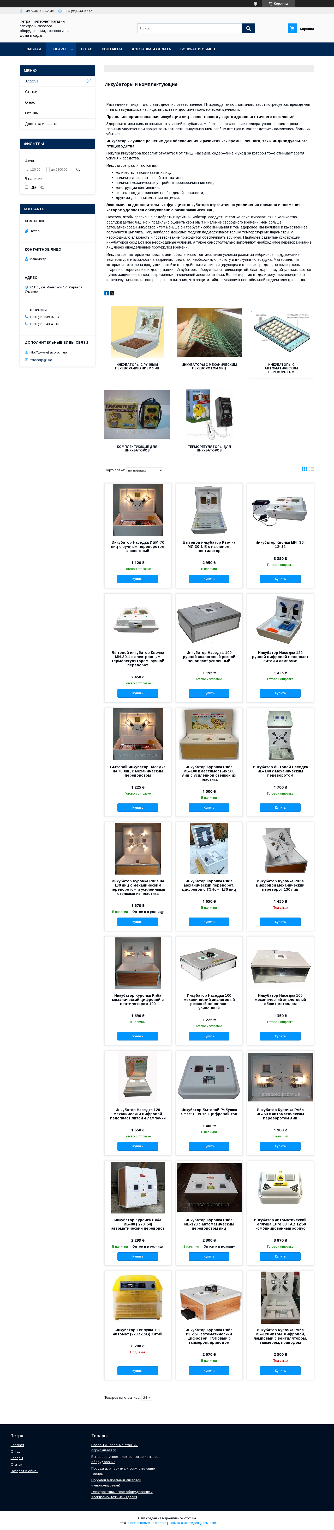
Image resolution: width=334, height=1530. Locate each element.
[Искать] (248, 28)
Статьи (31, 92)
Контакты (112, 49)
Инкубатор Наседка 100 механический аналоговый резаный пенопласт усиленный (209, 1001)
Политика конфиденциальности (192, 1523)
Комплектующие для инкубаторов (137, 448)
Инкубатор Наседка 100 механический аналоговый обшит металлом (280, 999)
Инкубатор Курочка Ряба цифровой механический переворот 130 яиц (280, 885)
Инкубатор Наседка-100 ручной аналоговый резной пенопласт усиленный (209, 657)
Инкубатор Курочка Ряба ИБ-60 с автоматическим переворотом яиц (280, 1114)
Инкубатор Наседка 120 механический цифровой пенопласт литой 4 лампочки (138, 1114)
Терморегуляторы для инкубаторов (209, 448)
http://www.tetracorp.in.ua (48, 352)
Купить (137, 579)
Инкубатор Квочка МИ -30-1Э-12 (280, 544)
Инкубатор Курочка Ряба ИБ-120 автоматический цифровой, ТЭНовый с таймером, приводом (209, 1336)
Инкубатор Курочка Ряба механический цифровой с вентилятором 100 (138, 999)
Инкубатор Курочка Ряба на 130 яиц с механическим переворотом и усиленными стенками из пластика (137, 887)
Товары (58, 49)
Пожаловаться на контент (147, 1523)
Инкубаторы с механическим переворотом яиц (209, 366)
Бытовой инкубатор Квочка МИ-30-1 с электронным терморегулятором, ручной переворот (137, 659)
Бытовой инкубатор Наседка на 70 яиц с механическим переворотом (137, 771)
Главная (33, 49)
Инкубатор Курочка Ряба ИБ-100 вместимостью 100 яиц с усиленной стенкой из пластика (209, 773)
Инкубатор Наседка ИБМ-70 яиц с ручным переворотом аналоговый (138, 546)
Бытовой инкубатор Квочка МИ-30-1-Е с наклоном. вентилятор (209, 546)
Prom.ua (190, 1518)
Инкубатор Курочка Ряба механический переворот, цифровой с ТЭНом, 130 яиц (209, 885)
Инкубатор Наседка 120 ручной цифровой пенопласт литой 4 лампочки (280, 657)
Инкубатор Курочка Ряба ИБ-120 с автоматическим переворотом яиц (209, 1224)
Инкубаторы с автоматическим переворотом (281, 368)
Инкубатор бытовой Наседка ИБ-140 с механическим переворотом (280, 771)
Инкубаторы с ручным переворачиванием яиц (137, 366)
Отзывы (32, 113)
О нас (86, 49)
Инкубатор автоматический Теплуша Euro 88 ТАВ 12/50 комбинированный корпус (280, 1224)
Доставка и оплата (151, 49)
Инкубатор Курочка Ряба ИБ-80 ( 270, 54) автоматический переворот (138, 1224)
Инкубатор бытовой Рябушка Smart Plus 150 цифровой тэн (209, 1112)
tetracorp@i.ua (41, 360)
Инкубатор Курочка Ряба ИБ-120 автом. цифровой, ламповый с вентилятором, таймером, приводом (280, 1336)
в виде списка (311, 470)
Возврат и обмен (197, 49)
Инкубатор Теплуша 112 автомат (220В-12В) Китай (138, 1332)
